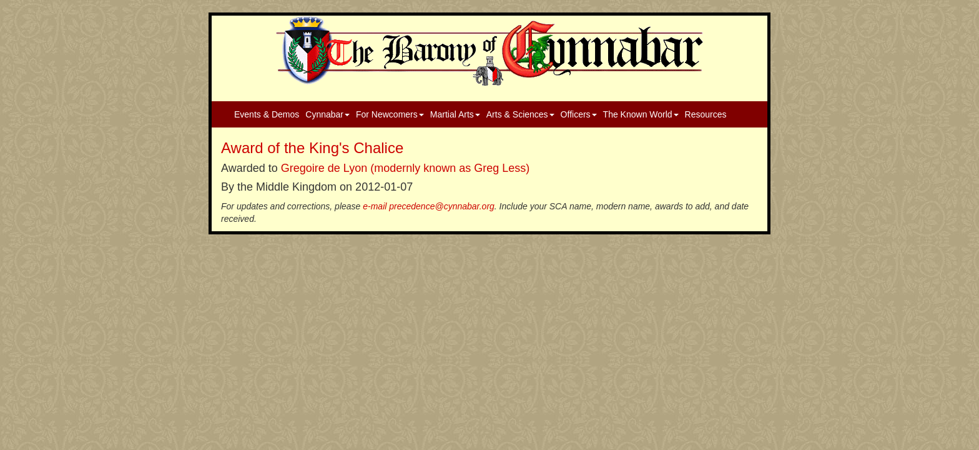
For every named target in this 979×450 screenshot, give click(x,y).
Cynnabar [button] (327, 114)
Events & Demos (266, 114)
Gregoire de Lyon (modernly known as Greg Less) (405, 168)
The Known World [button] (641, 114)
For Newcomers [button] (390, 114)
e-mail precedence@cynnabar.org (428, 206)
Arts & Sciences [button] (520, 114)
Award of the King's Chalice (312, 147)
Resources (706, 114)
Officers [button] (579, 114)
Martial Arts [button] (455, 114)
